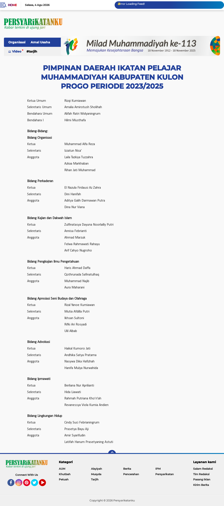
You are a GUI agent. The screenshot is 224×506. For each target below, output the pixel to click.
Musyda (96, 474)
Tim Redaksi (201, 474)
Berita (127, 468)
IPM (158, 468)
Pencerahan (131, 474)
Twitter (36, 484)
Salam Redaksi (203, 468)
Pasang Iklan (201, 479)
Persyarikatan (164, 474)
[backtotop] (112, 454)
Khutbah (64, 474)
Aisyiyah (96, 468)
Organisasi (16, 42)
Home (12, 5)
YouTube (45, 484)
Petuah (63, 479)
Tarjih (33, 51)
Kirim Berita (201, 485)
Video (16, 51)
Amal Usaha (40, 42)
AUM (62, 468)
